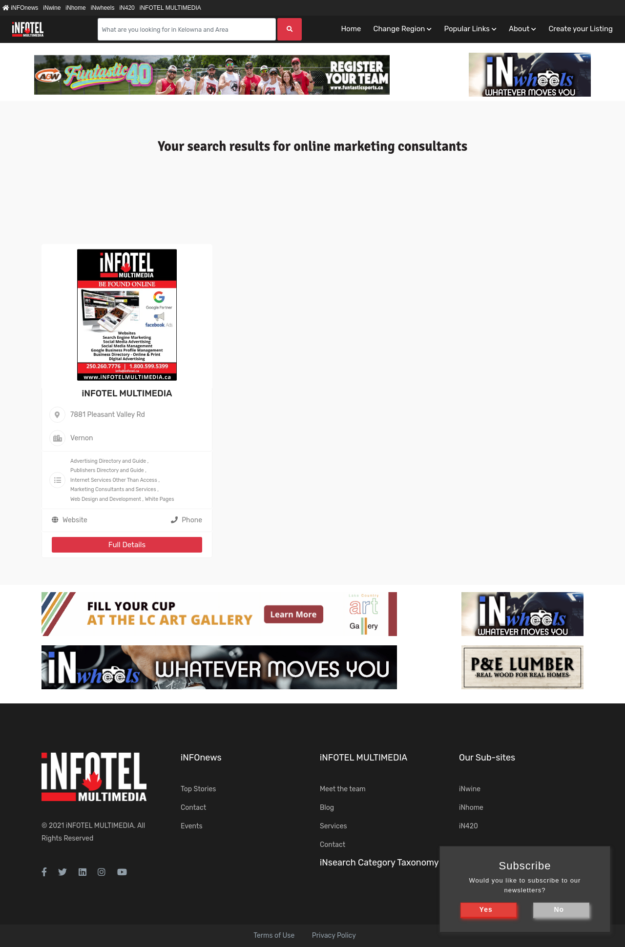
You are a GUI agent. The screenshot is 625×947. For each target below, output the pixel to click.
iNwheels (103, 7)
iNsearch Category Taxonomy (379, 862)
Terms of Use (273, 935)
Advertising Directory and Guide (108, 461)
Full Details (127, 544)
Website (74, 520)
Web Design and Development (105, 499)
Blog (327, 807)
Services (333, 826)
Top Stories (198, 789)
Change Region (399, 28)
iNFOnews (20, 7)
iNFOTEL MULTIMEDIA (170, 7)
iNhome (75, 7)
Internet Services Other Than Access (113, 480)
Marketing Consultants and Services (113, 489)
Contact (193, 807)
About (519, 28)
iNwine (52, 7)
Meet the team (343, 789)
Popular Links (466, 28)
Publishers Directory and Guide (107, 470)
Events (192, 826)
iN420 (126, 7)
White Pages (159, 499)
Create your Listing (580, 28)
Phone (186, 520)
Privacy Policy (334, 935)
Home (351, 28)
